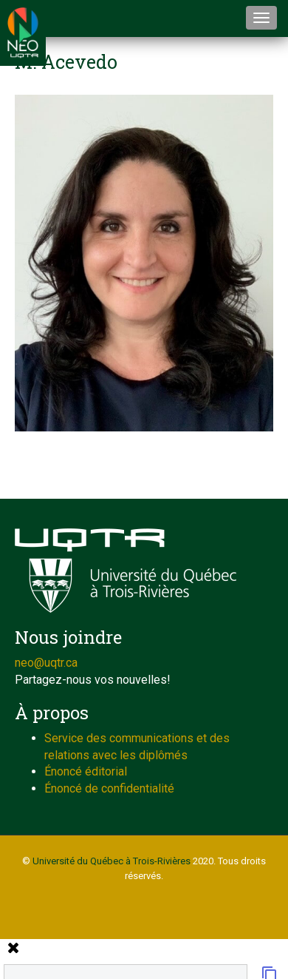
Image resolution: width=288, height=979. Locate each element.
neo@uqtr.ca (46, 663)
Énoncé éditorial (85, 771)
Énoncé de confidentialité (109, 788)
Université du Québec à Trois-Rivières (111, 861)
